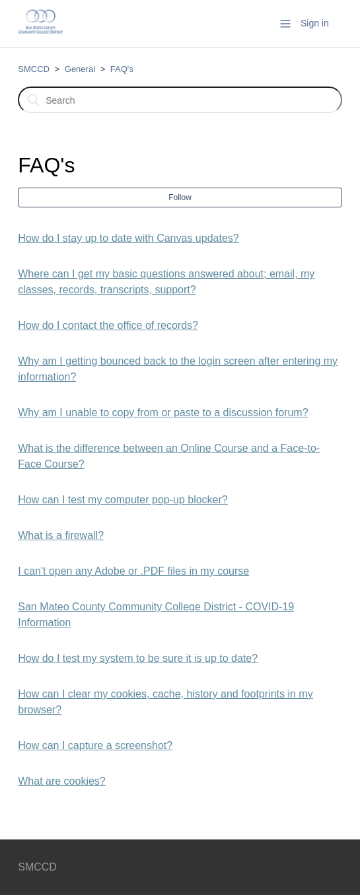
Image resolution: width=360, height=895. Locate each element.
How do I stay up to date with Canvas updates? (128, 238)
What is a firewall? (61, 535)
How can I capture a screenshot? (95, 745)
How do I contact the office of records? (108, 325)
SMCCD (34, 69)
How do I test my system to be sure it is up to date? (138, 658)
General (80, 69)
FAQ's (121, 69)
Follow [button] (180, 197)
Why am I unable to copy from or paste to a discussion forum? (163, 412)
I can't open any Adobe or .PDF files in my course (133, 571)
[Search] (180, 100)
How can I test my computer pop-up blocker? (122, 499)
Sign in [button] (315, 23)
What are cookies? (62, 781)
